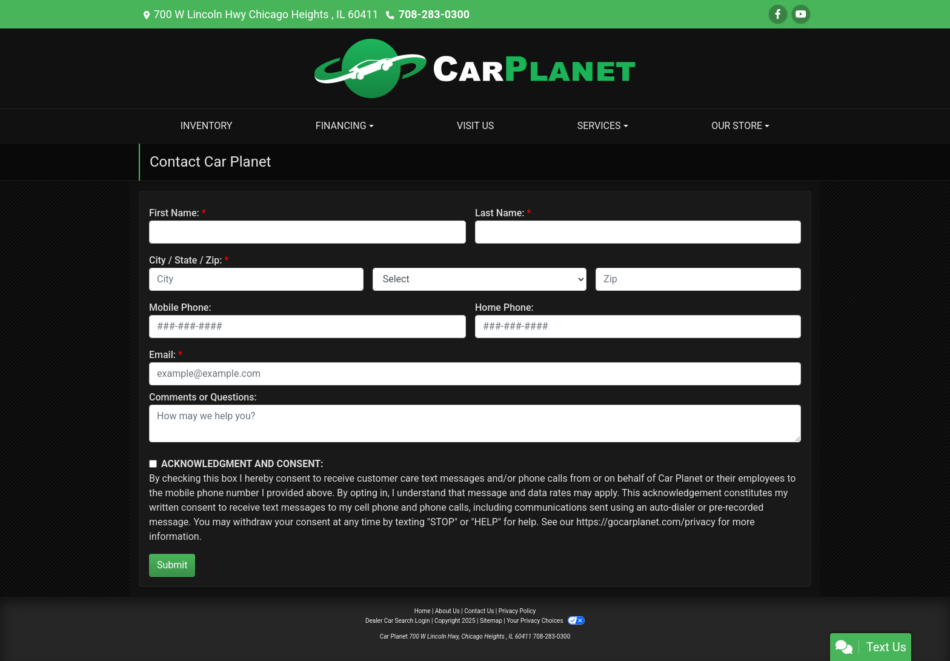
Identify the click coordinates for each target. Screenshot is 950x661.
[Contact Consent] (153, 464)
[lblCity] (256, 279)
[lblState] (480, 279)
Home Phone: (504, 307)
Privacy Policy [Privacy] (517, 611)
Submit (172, 565)
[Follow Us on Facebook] (778, 14)
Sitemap (491, 620)
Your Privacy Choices (546, 620)
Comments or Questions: (203, 397)
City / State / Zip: (185, 260)
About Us (447, 611)
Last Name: (500, 213)
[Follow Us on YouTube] (801, 14)
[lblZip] (698, 279)
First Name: (174, 213)
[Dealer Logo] (475, 67)
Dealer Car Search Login (397, 620)
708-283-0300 (434, 14)
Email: (162, 354)
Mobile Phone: (180, 307)
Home (422, 611)
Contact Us (479, 611)
